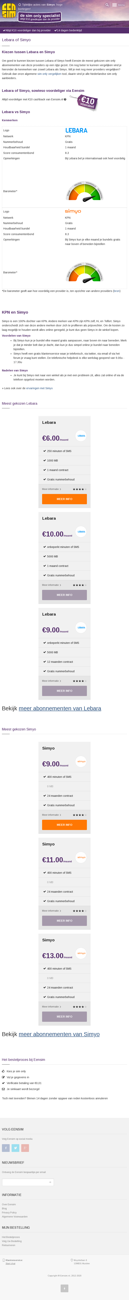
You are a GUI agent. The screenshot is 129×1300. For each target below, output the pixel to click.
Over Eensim (9, 1204)
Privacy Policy (9, 1212)
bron (117, 291)
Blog (4, 1208)
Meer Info (64, 499)
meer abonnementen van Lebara (60, 708)
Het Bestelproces (11, 1237)
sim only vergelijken (49, 73)
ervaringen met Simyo (39, 388)
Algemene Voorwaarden (15, 1216)
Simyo (48, 748)
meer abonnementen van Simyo (59, 1034)
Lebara (49, 422)
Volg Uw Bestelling (12, 1241)
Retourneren (8, 1245)
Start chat (10, 1263)
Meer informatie (51, 489)
